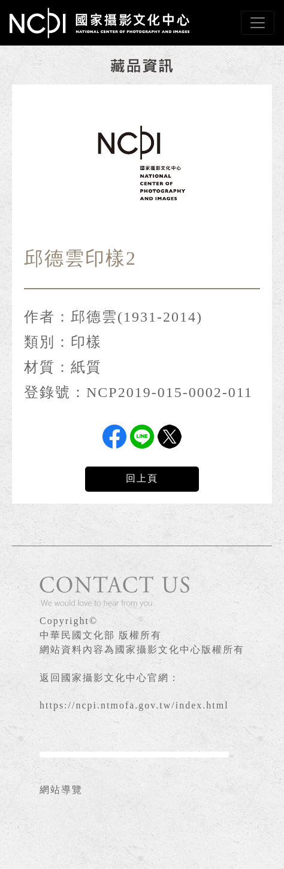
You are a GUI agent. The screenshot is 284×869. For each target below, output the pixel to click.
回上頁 (142, 478)
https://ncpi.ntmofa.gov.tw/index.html (134, 705)
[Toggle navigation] (257, 23)
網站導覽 (61, 790)
